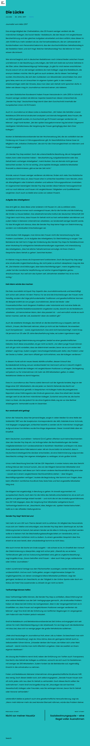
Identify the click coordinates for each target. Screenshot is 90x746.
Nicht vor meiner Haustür (20, 715)
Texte (31, 17)
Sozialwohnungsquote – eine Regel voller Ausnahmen (67, 717)
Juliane (9, 17)
